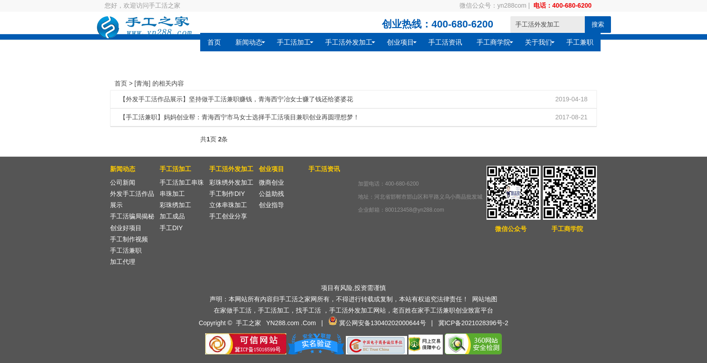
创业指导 (271, 205)
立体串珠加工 (228, 205)
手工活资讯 (355, 50)
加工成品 (172, 216)
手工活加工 (203, 50)
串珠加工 (172, 193)
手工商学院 (403, 50)
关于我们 (448, 50)
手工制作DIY (227, 193)
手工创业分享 (228, 216)
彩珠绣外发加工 (231, 182)
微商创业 (271, 182)
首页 (124, 50)
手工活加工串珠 (182, 182)
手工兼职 (489, 50)
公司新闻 (122, 182)
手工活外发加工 (258, 50)
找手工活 (308, 310)
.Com (308, 323)
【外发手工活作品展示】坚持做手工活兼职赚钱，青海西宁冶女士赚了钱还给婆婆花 (236, 99)
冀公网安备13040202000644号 (382, 323)
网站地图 (484, 299)
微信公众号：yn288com (493, 5)
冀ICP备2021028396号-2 (473, 323)
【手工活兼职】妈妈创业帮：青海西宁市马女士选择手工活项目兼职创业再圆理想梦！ (239, 117)
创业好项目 (126, 227)
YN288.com (282, 323)
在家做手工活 (233, 310)
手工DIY (171, 227)
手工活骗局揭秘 (132, 216)
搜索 (580, 24)
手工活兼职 (126, 250)
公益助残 (271, 193)
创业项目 (310, 50)
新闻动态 (158, 50)
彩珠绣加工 (175, 205)
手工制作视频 (129, 239)
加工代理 (122, 261)
